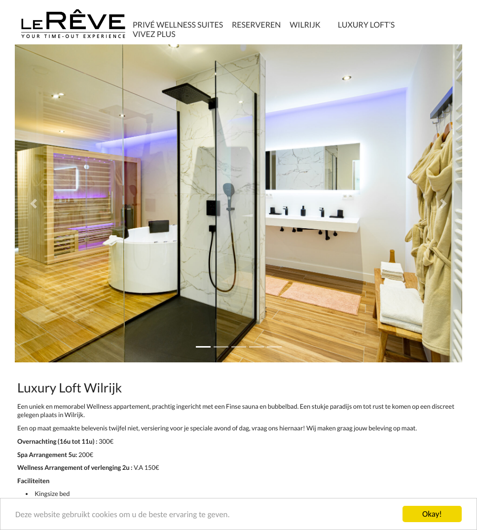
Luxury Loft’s (366, 25)
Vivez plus (154, 34)
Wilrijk (305, 25)
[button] (33, 203)
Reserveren (256, 25)
